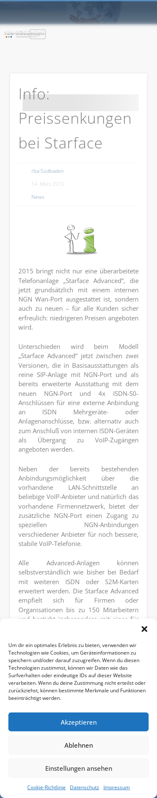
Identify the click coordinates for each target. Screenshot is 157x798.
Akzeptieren (79, 722)
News (37, 196)
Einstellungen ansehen (78, 768)
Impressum (116, 787)
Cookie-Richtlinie (46, 787)
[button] (144, 629)
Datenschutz (84, 787)
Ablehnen (78, 745)
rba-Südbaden (47, 170)
